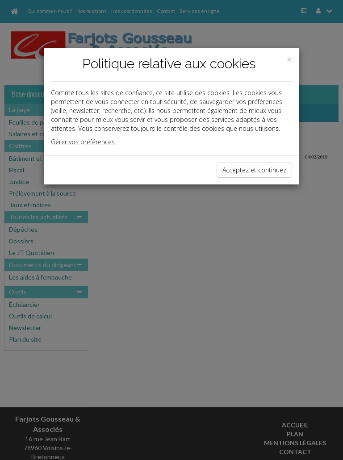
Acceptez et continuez (254, 170)
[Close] (289, 59)
